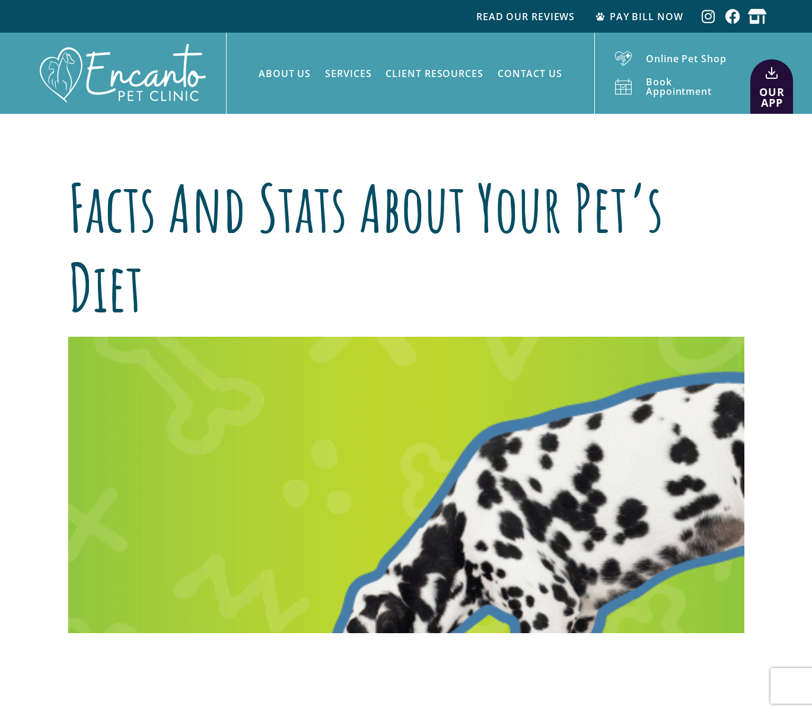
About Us (285, 73)
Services (348, 73)
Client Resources (434, 73)
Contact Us (530, 73)
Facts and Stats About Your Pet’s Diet (365, 247)
